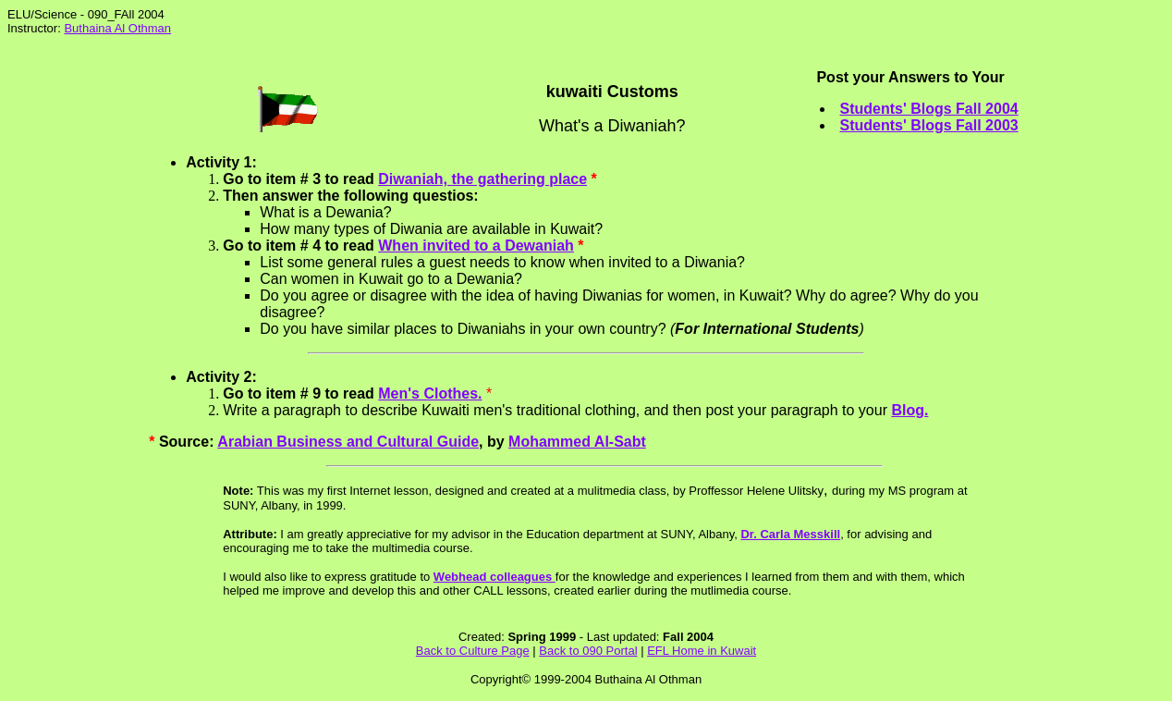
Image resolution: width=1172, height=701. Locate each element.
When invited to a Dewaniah (476, 245)
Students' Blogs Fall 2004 (928, 109)
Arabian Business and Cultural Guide (348, 441)
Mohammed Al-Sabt (577, 441)
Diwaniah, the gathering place (482, 179)
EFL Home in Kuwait (701, 651)
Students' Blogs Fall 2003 (928, 125)
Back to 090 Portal (588, 651)
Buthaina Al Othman (117, 28)
